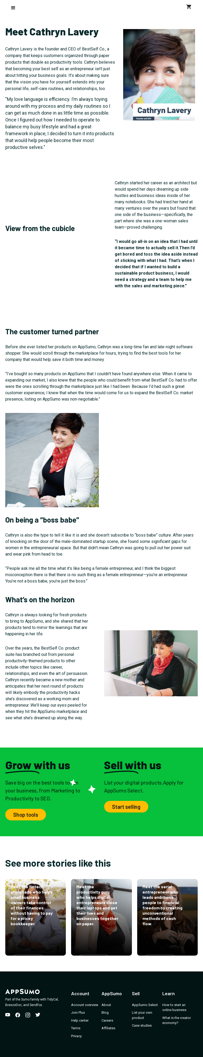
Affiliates (108, 1028)
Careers (107, 1020)
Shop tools (25, 814)
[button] (13, 8)
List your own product (142, 1015)
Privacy (76, 1036)
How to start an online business (174, 1007)
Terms (75, 1028)
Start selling (126, 807)
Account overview (84, 1005)
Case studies (142, 1025)
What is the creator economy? (176, 1020)
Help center (80, 1020)
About (106, 1005)
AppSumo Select (145, 1005)
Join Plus (78, 1012)
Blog (105, 1012)
